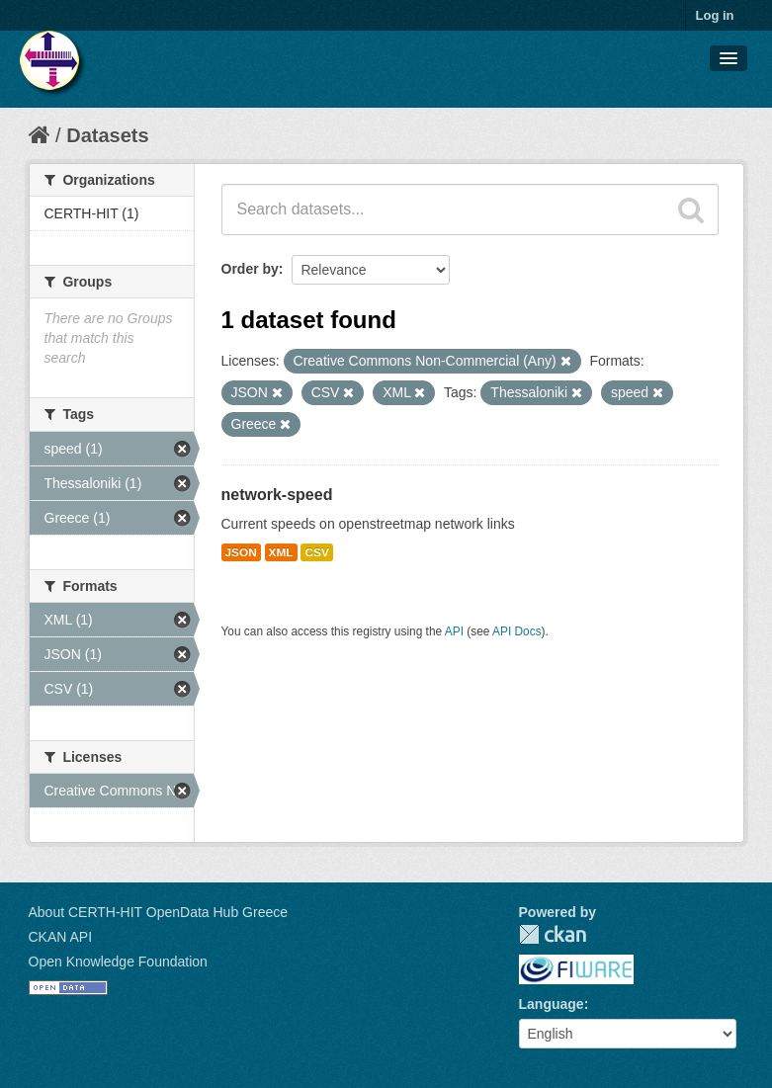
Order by (250, 269)
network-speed (277, 494)
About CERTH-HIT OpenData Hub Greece (159, 912)
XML (281, 552)
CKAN (552, 934)
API (454, 631)
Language (551, 1004)
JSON (241, 552)
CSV (316, 552)
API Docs (517, 631)
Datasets (107, 135)
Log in (715, 15)
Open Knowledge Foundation (118, 961)
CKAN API (61, 937)
